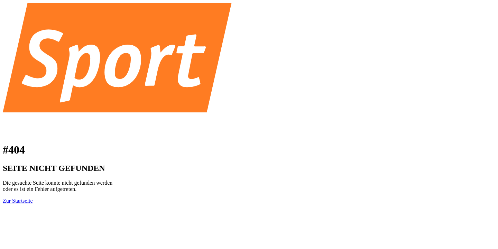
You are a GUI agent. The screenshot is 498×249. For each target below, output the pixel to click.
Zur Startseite (18, 201)
